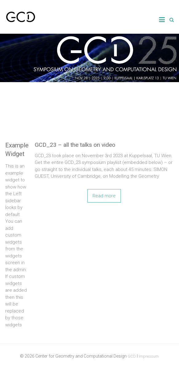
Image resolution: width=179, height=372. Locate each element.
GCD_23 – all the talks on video (75, 144)
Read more (104, 196)
